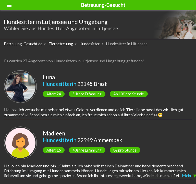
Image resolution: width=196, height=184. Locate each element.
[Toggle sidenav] (9, 5)
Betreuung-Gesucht (103, 5)
